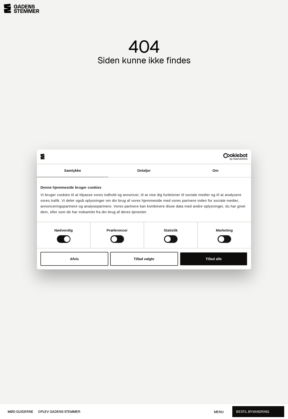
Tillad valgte (144, 259)
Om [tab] (215, 170)
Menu (219, 412)
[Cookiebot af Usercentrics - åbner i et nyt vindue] (227, 156)
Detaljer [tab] (144, 170)
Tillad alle (213, 259)
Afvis (74, 259)
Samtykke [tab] (72, 170)
